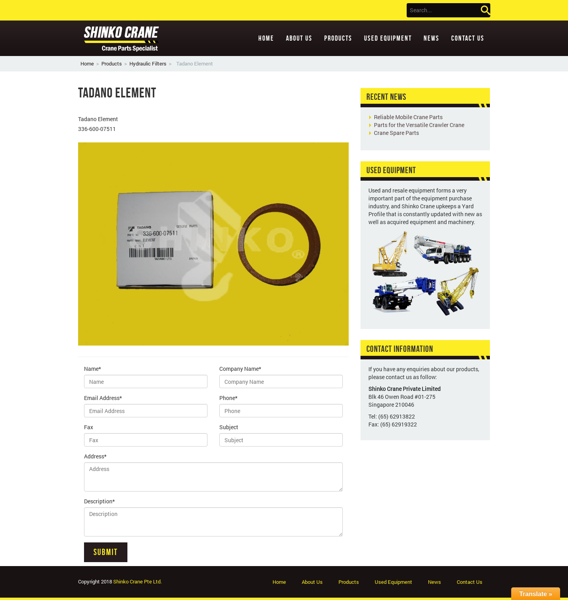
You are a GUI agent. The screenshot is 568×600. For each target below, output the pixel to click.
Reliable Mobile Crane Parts (408, 117)
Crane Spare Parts (396, 132)
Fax (88, 427)
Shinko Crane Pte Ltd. (137, 581)
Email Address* (103, 398)
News (431, 38)
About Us (299, 38)
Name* (92, 368)
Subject (228, 427)
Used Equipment (388, 38)
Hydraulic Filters (147, 63)
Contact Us (467, 38)
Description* (99, 501)
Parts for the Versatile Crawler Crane (419, 125)
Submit (105, 552)
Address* (95, 456)
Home (266, 38)
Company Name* (240, 368)
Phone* (228, 398)
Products (338, 38)
